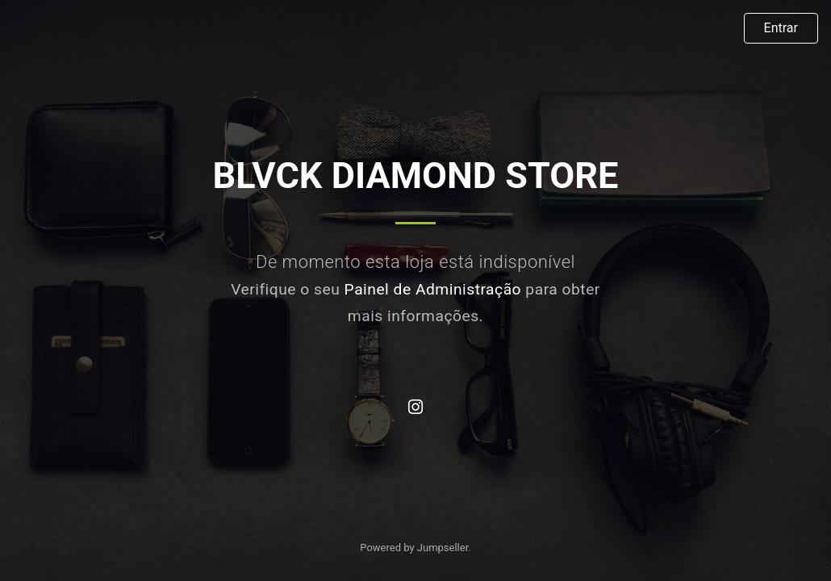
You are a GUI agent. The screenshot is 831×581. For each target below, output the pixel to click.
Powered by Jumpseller (414, 547)
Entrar (781, 28)
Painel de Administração (433, 289)
